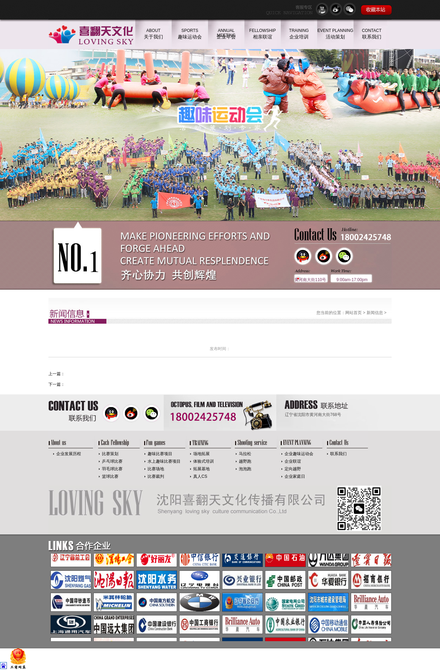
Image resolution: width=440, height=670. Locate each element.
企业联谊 (293, 461)
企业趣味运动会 (299, 453)
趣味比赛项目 (160, 453)
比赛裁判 (156, 476)
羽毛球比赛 (112, 468)
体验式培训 (203, 461)
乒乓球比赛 (112, 461)
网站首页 (353, 312)
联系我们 (338, 453)
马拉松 (245, 453)
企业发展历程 (68, 453)
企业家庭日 (295, 476)
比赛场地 (156, 468)
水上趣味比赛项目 (164, 461)
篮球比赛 (110, 476)
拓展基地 (201, 468)
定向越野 (293, 468)
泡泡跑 (245, 468)
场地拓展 (201, 453)
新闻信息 (375, 312)
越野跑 (245, 461)
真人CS (200, 476)
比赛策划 (110, 453)
